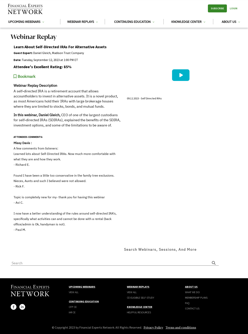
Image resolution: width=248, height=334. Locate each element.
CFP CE (73, 307)
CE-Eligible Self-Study (140, 297)
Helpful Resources (139, 312)
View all (73, 292)
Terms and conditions (180, 327)
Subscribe (217, 8)
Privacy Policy (153, 327)
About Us (231, 22)
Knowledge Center (188, 22)
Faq (187, 303)
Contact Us (192, 308)
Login (233, 8)
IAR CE (72, 312)
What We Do (192, 292)
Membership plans (196, 297)
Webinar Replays (82, 22)
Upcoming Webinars (26, 22)
